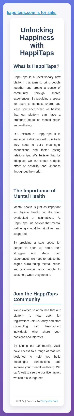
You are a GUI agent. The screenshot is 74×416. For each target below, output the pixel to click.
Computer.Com (49, 401)
